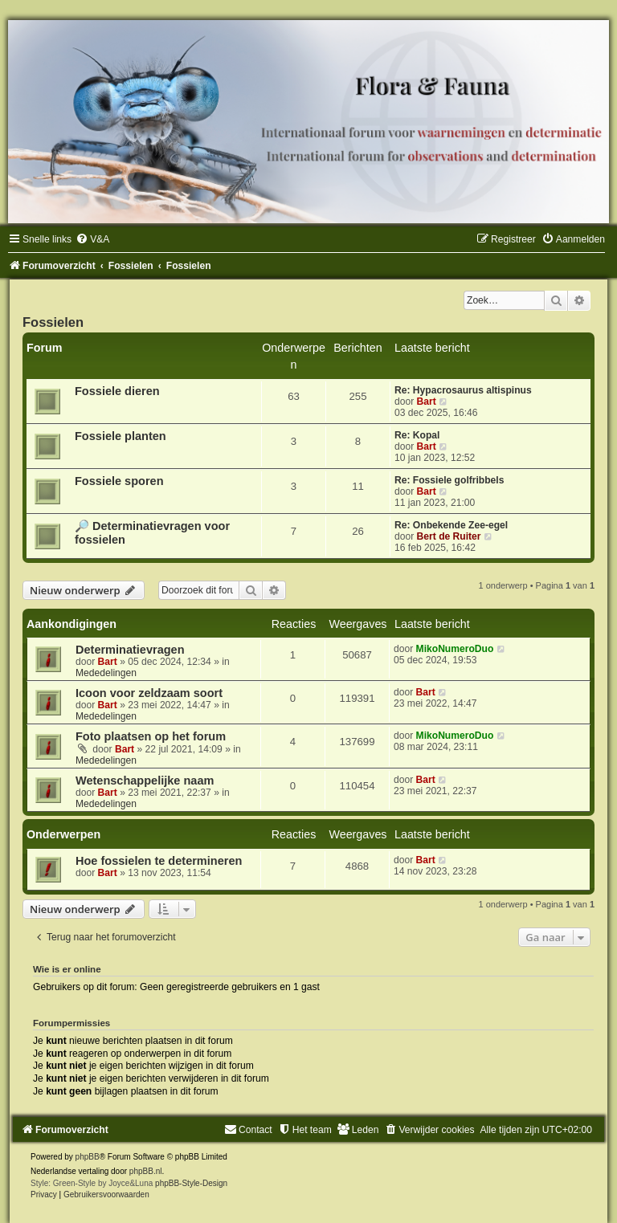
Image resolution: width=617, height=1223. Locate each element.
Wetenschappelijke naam (145, 780)
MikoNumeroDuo (455, 648)
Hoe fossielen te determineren (159, 860)
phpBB (88, 1156)
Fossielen (53, 322)
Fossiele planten (120, 436)
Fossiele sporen (119, 481)
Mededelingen (106, 673)
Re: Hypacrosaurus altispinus (463, 390)
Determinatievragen (130, 649)
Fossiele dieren (117, 391)
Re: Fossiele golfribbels (449, 480)
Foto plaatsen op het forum (151, 736)
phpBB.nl (145, 1171)
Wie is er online (67, 969)
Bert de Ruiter (449, 536)
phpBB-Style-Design (191, 1183)
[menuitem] (92, 239)
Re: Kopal (416, 435)
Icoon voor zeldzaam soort (149, 693)
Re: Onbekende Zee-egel (451, 525)
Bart (426, 401)
